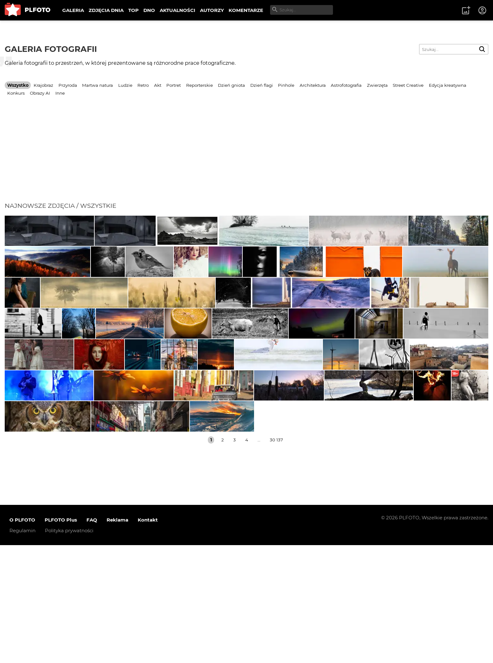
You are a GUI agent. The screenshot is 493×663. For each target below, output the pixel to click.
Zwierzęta (377, 85)
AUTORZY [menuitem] (212, 10)
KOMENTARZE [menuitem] (246, 10)
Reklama (117, 638)
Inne (60, 93)
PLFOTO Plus (61, 638)
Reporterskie (199, 85)
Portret (173, 85)
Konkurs (16, 93)
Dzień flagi (261, 85)
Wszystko (18, 85)
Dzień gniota (231, 85)
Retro (143, 85)
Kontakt (148, 638)
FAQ (91, 638)
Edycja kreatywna (447, 85)
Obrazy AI (40, 93)
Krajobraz (43, 85)
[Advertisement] (246, 155)
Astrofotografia (346, 85)
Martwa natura (97, 85)
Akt (157, 85)
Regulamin (22, 648)
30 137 (276, 557)
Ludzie (125, 85)
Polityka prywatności (69, 648)
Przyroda (67, 85)
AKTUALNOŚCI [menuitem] (177, 10)
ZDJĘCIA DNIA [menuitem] (106, 10)
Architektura (313, 85)
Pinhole (286, 85)
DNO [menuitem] (149, 10)
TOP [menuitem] (133, 10)
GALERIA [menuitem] (73, 10)
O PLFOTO (22, 638)
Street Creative (408, 85)
